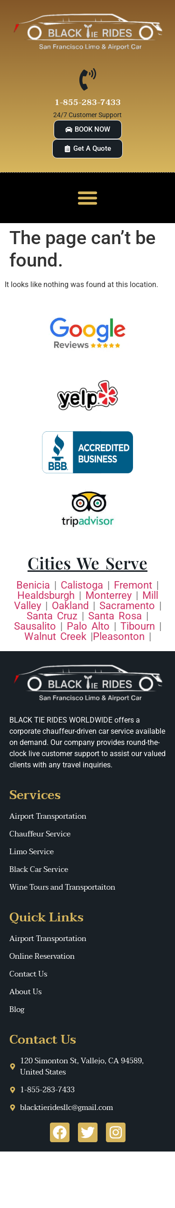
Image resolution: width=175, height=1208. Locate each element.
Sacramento (127, 605)
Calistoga (82, 585)
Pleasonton (119, 636)
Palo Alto (88, 626)
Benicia (33, 585)
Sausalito (35, 626)
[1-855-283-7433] (88, 79)
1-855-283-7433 (88, 102)
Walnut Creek (55, 636)
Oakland (70, 605)
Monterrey (108, 595)
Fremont (133, 585)
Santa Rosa (115, 616)
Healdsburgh (46, 595)
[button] (88, 198)
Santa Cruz (52, 616)
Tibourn (137, 626)
